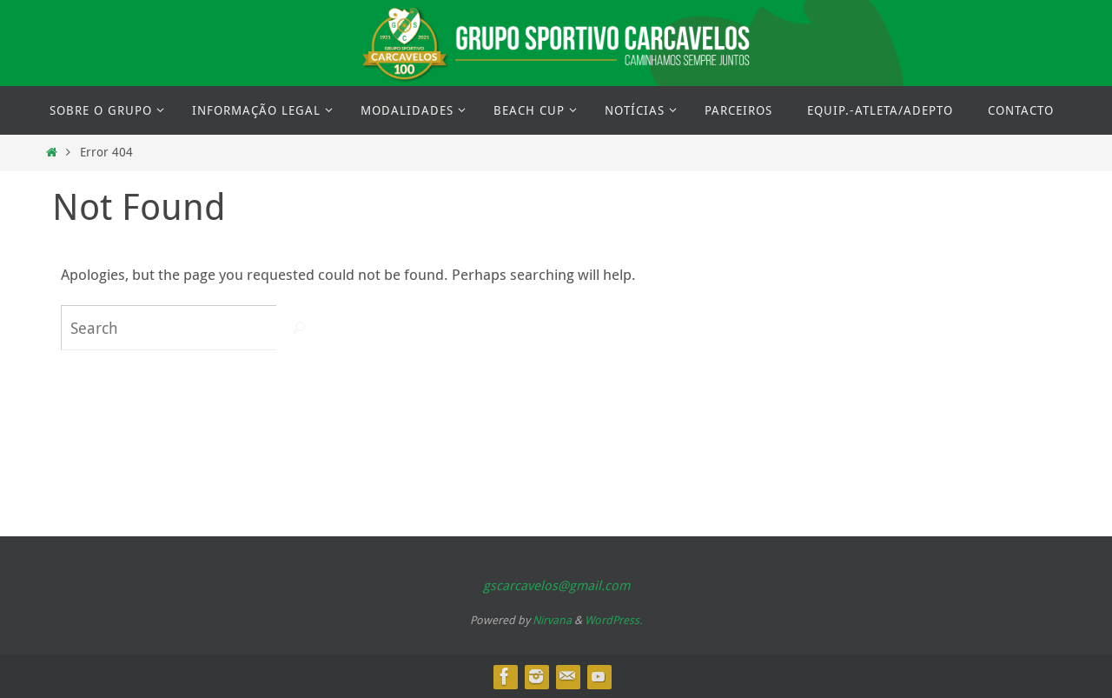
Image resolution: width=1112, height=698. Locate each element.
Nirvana (552, 620)
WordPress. (613, 620)
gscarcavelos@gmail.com (556, 585)
